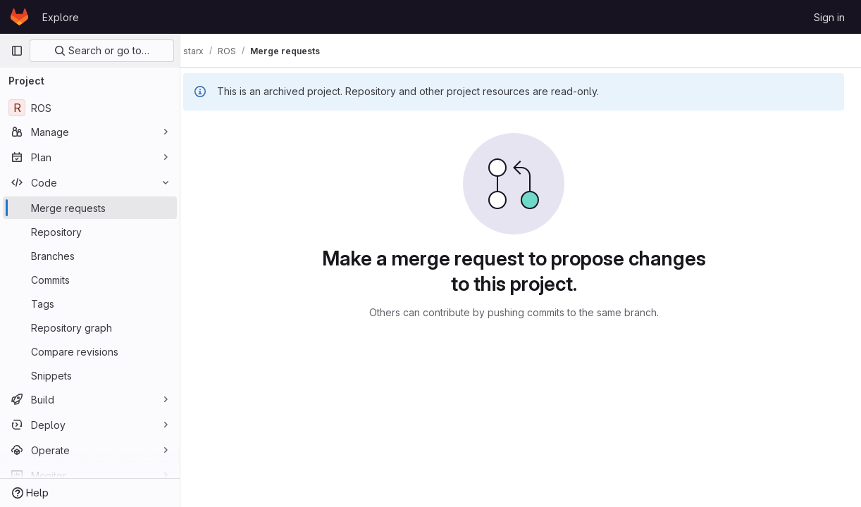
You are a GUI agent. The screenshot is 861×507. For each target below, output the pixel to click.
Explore (60, 17)
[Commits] (90, 279)
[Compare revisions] (90, 351)
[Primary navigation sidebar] (17, 50)
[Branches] (90, 255)
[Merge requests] (90, 207)
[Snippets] (90, 375)
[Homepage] (19, 17)
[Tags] (90, 303)
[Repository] (90, 231)
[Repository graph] (90, 327)
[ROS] (90, 107)
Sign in (829, 17)
